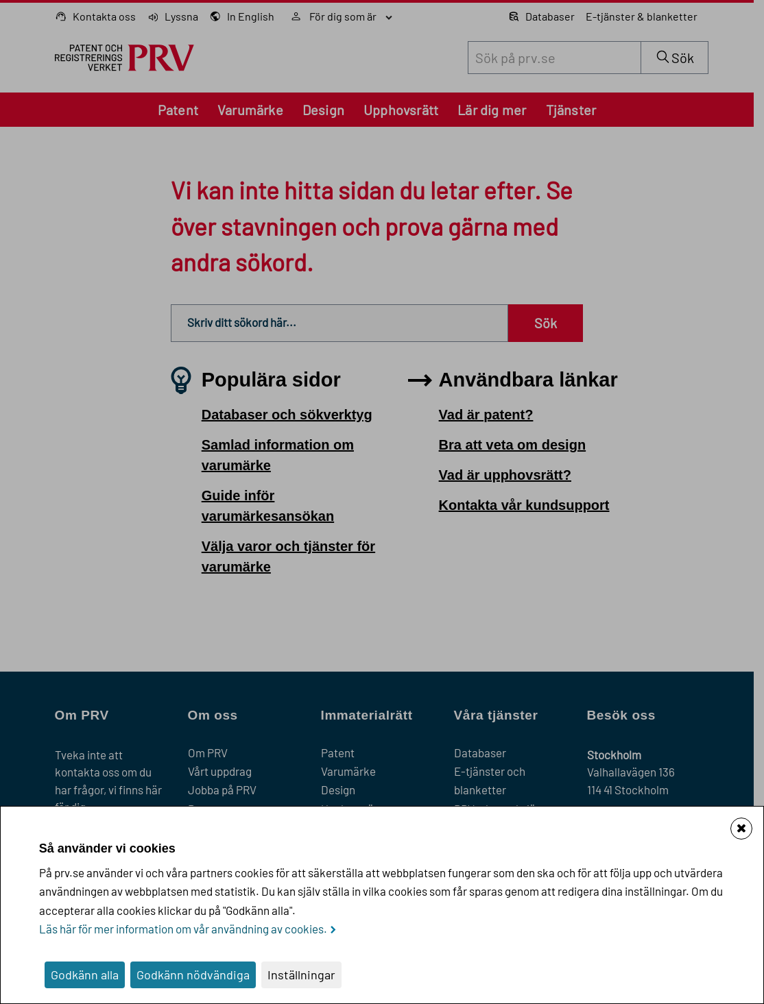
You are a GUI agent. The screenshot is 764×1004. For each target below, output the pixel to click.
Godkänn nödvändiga (193, 974)
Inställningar (301, 974)
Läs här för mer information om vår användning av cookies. (183, 928)
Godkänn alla (85, 974)
